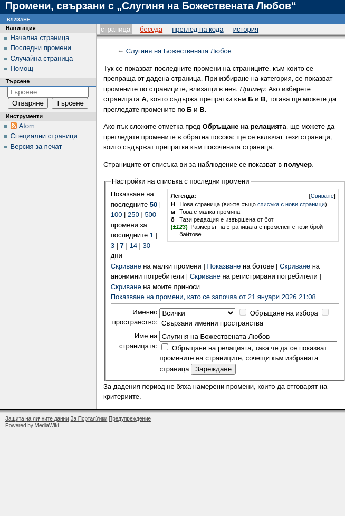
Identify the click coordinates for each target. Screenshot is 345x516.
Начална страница (40, 38)
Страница (115, 29)
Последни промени (41, 48)
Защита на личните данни (37, 419)
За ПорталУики (88, 419)
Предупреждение (130, 419)
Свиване (322, 196)
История (245, 29)
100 (116, 214)
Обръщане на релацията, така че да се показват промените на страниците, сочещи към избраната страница (243, 358)
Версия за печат (36, 146)
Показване (224, 266)
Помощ (22, 68)
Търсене (18, 81)
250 (133, 214)
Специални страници (44, 136)
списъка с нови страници (291, 204)
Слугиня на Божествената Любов (179, 51)
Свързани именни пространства (212, 323)
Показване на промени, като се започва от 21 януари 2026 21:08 (213, 297)
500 (150, 214)
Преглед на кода (197, 29)
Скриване (126, 266)
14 (133, 246)
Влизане (18, 19)
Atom (27, 126)
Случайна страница (42, 58)
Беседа (151, 29)
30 (146, 246)
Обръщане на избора (284, 313)
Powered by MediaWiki (32, 425)
